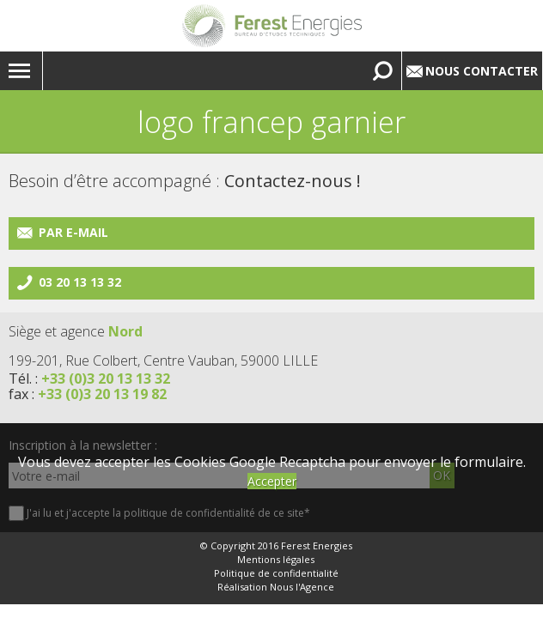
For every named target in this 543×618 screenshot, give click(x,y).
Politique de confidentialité (276, 573)
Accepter (271, 481)
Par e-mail (73, 232)
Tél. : (89, 378)
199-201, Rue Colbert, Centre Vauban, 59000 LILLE (163, 360)
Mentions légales (275, 559)
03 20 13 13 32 (80, 282)
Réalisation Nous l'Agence (275, 587)
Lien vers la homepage (271, 25)
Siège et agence (76, 331)
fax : (88, 394)
